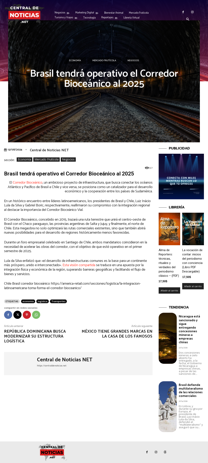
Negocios (133, 60)
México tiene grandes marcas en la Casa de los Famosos (117, 334)
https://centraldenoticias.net (51, 366)
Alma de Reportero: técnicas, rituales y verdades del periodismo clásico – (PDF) (169, 263)
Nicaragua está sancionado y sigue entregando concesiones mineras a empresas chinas (189, 329)
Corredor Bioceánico (27, 183)
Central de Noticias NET (49, 150)
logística (42, 301)
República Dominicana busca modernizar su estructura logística (35, 336)
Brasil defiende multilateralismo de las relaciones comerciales (191, 390)
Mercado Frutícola (104, 60)
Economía (75, 60)
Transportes (58, 301)
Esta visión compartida (79, 265)
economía (28, 301)
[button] (187, 19)
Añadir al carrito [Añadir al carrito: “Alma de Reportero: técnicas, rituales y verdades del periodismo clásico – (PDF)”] (169, 290)
